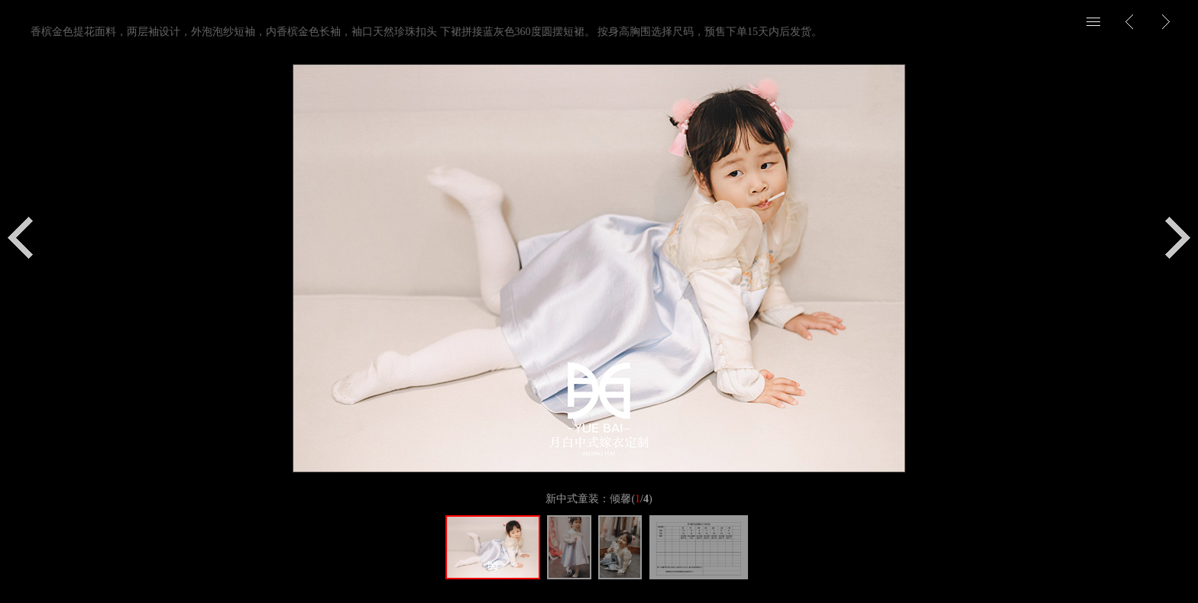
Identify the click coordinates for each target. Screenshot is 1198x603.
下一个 (1177, 238)
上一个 (20, 238)
